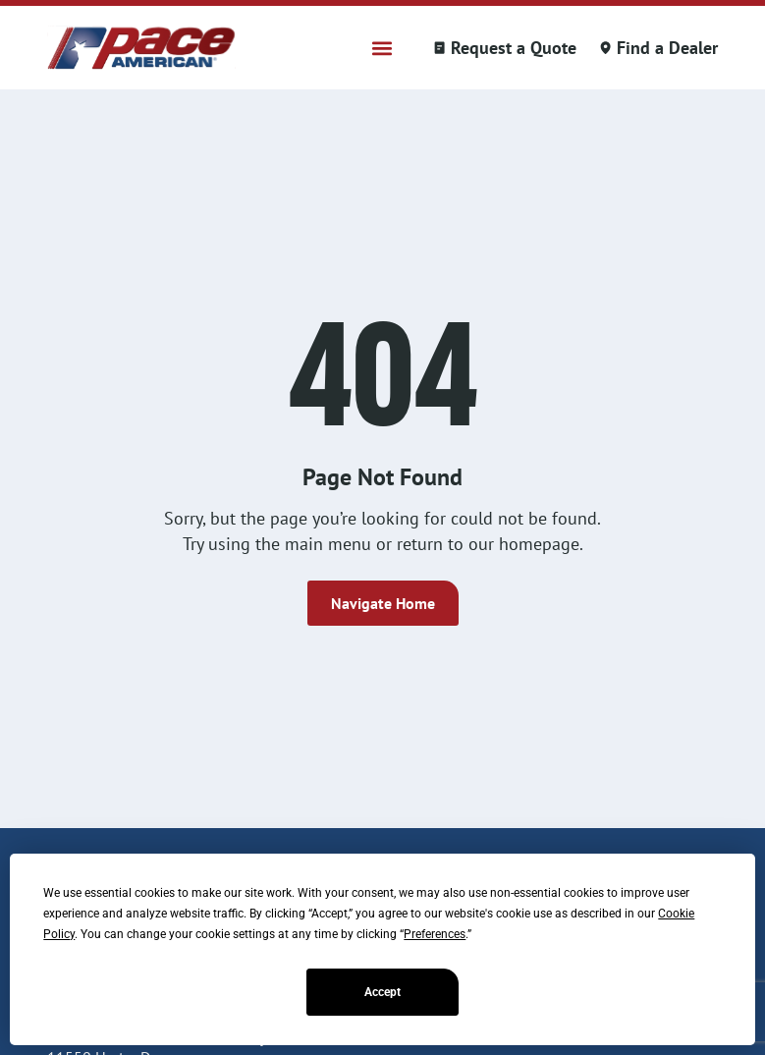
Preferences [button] (434, 934)
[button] (382, 47)
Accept (382, 992)
